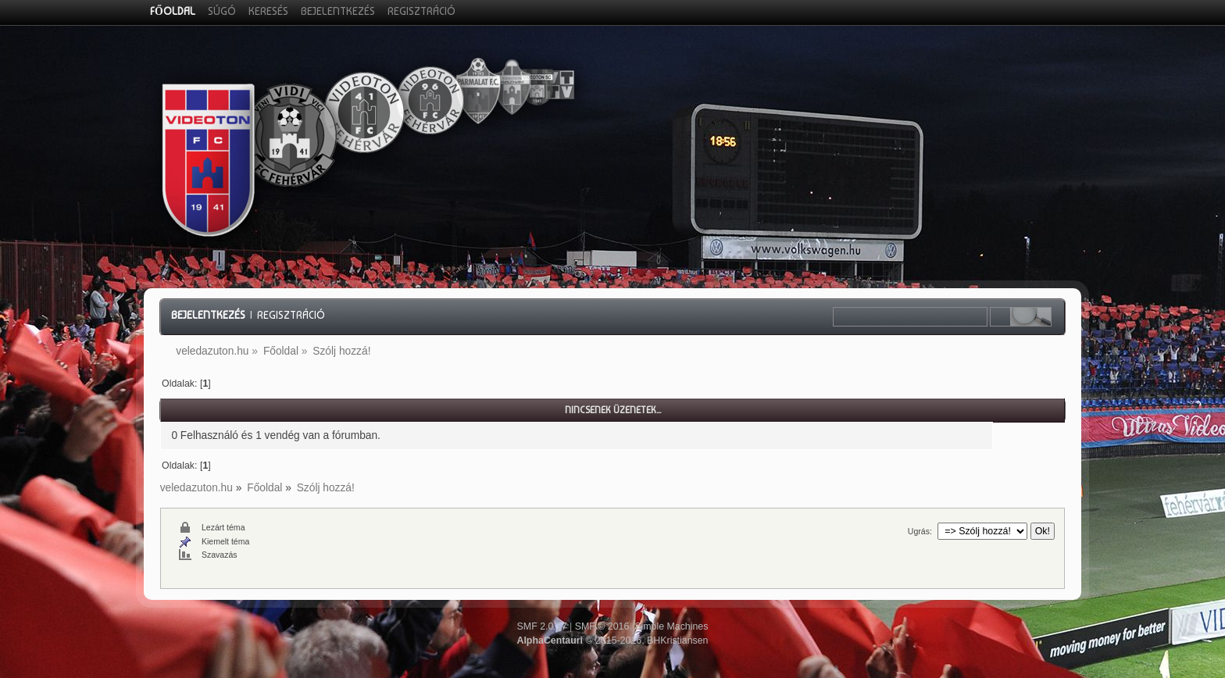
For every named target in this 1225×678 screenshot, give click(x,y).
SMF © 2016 (602, 626)
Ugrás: (920, 531)
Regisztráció (291, 315)
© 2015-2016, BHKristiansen (612, 640)
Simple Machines (671, 626)
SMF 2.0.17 (542, 626)
